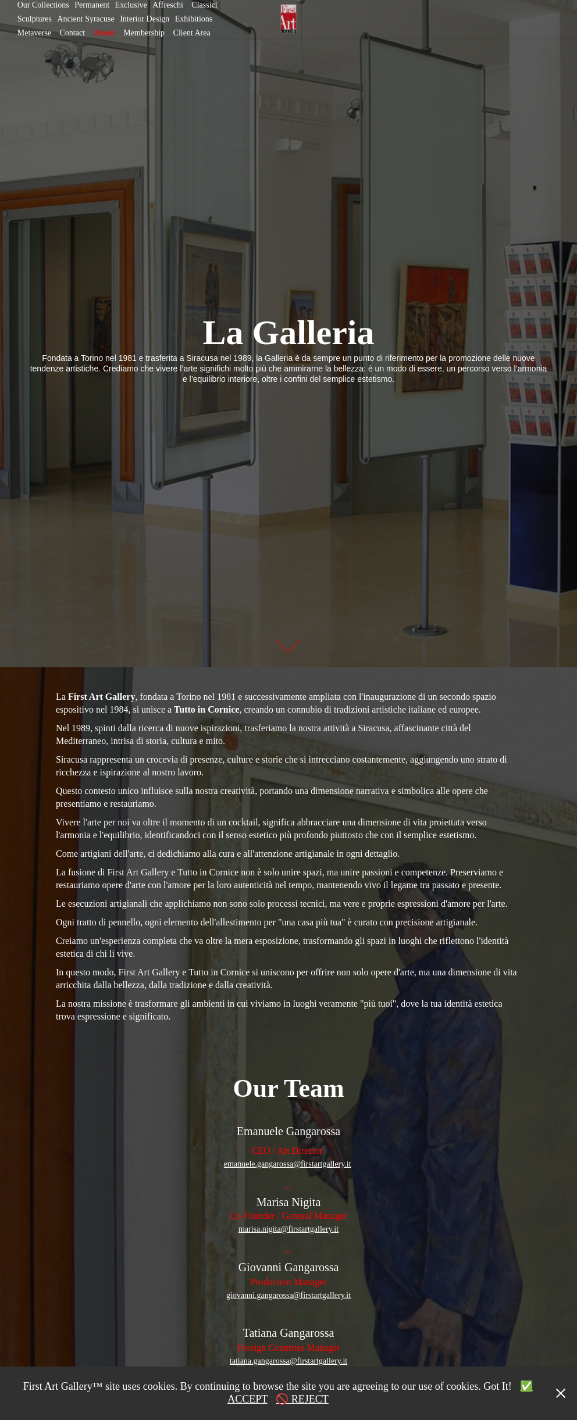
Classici (204, 5)
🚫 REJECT (302, 1399)
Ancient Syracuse (85, 19)
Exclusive (131, 5)
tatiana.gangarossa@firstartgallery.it (288, 1361)
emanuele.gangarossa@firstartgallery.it (287, 1164)
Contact (73, 32)
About (104, 32)
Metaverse (34, 32)
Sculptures (34, 19)
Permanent (91, 5)
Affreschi (167, 5)
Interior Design (144, 19)
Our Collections (43, 5)
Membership (144, 32)
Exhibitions (194, 19)
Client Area (192, 32)
